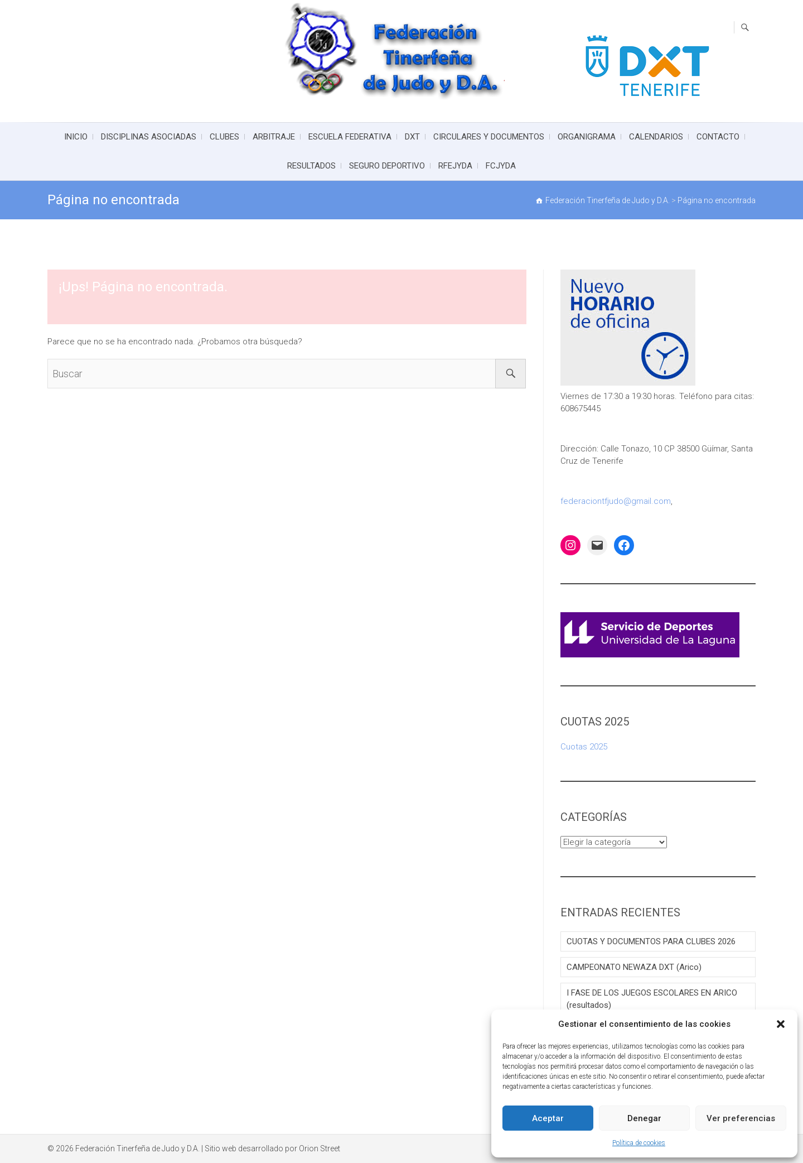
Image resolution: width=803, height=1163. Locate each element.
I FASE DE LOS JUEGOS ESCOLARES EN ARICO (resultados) (652, 999)
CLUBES (224, 137)
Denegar (644, 1118)
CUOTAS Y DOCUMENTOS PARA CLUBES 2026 (651, 941)
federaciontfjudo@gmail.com (615, 501)
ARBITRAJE (274, 137)
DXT (412, 137)
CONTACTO (717, 137)
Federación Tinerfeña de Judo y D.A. (137, 1148)
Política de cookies (638, 1143)
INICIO (76, 137)
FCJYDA (501, 166)
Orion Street (319, 1148)
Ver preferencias (741, 1118)
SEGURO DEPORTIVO (387, 166)
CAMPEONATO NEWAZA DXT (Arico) (634, 967)
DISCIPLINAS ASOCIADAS (148, 137)
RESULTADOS (311, 166)
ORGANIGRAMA (587, 137)
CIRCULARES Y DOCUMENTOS (488, 137)
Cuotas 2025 (583, 747)
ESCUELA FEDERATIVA (349, 137)
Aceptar (548, 1118)
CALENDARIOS (656, 137)
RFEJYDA (455, 166)
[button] (780, 1024)
